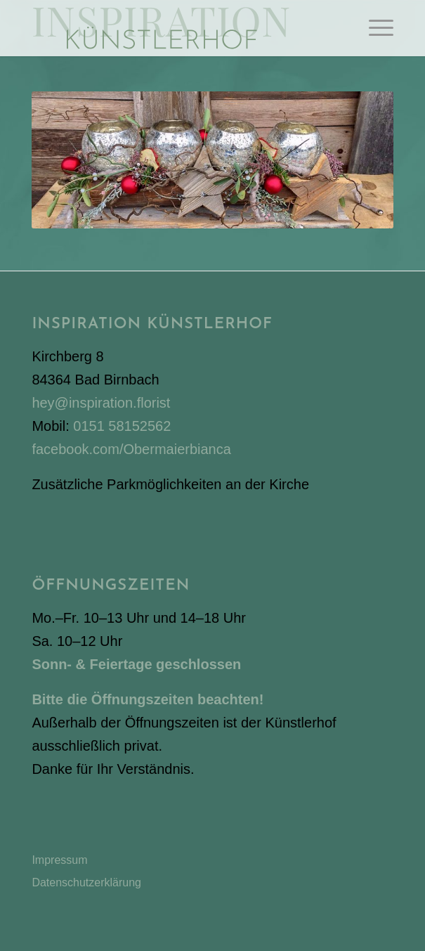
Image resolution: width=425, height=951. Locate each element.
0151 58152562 (122, 426)
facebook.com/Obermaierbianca (131, 449)
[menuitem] (374, 28)
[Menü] (374, 28)
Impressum (59, 860)
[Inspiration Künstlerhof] (176, 28)
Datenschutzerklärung (86, 882)
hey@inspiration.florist (101, 402)
